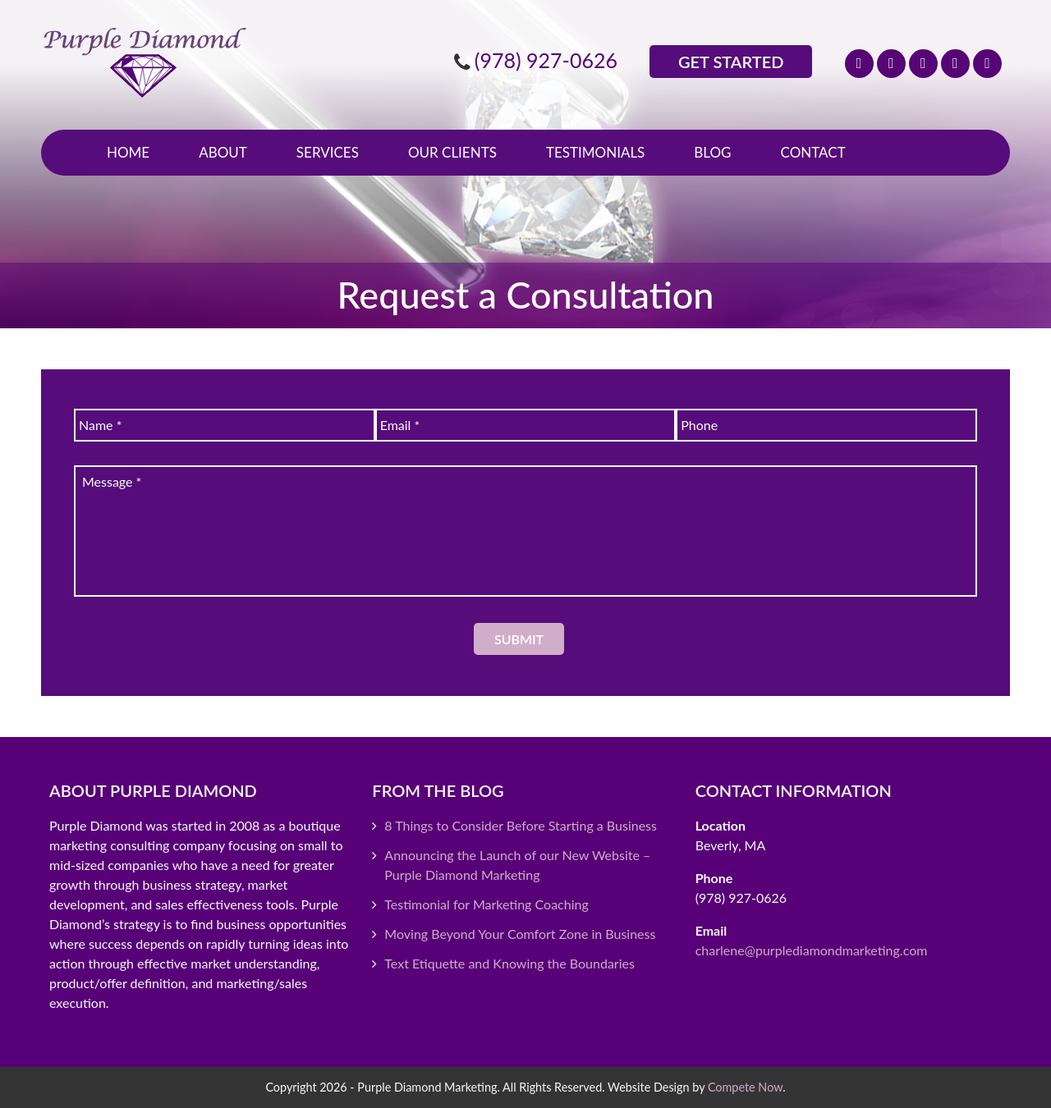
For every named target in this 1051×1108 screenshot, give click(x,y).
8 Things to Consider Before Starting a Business (520, 825)
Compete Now (745, 1087)
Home (128, 152)
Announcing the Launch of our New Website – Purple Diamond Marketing (517, 864)
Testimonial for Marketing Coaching (486, 904)
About (223, 152)
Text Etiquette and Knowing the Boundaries (509, 963)
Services (327, 152)
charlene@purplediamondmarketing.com (811, 950)
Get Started (730, 61)
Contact (813, 152)
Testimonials (595, 152)
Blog (712, 152)
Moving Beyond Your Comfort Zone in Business (519, 933)
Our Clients (452, 152)
